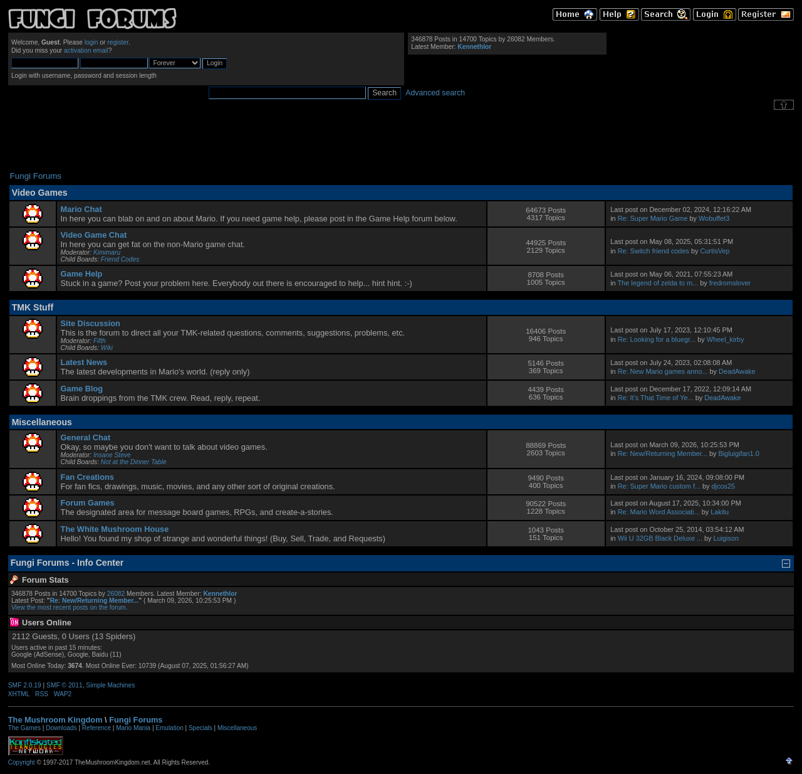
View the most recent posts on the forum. (69, 607)
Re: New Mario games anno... (663, 371)
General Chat (86, 437)
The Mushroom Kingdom (55, 719)
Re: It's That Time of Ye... (656, 397)
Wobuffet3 (714, 218)
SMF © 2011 (64, 685)
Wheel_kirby (725, 339)
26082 (116, 593)
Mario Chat (81, 209)
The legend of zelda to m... (657, 283)
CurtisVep (714, 251)
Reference (96, 727)
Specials (200, 727)
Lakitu (720, 512)
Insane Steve (112, 455)
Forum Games (88, 502)
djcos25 (723, 486)
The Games (24, 727)
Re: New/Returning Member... (662, 453)
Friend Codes (120, 259)
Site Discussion (90, 323)
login (91, 42)
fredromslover (730, 283)
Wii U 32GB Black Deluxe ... (660, 538)
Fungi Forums (135, 719)
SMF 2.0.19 (24, 685)
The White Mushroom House (115, 529)
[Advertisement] (401, 140)
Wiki (107, 347)
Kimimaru (106, 252)
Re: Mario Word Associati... (659, 512)
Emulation (169, 727)
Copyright (21, 762)
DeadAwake (737, 371)
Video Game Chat (94, 235)
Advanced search (435, 92)
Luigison (726, 538)
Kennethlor (474, 46)
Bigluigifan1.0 (738, 453)
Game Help (82, 273)
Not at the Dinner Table (134, 462)
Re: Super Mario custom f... (659, 486)
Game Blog (82, 388)
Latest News (84, 362)
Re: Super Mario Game (653, 218)
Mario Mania (133, 727)
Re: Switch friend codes (653, 251)
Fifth (99, 340)
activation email (86, 50)
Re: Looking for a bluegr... (657, 339)
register (117, 42)
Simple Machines (110, 685)
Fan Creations (87, 477)
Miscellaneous (237, 727)
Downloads (61, 727)
